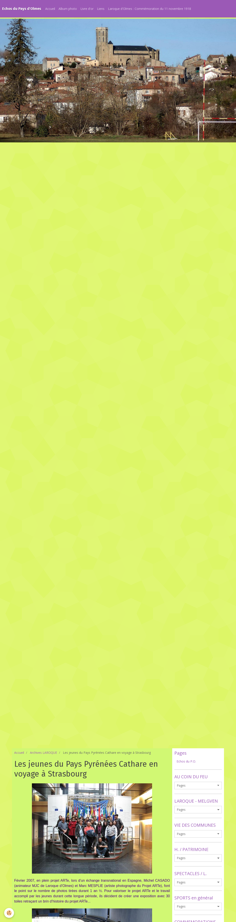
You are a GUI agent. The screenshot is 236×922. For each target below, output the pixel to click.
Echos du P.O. (186, 761)
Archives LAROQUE (43, 752)
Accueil (50, 9)
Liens (100, 9)
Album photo (68, 9)
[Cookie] (9, 913)
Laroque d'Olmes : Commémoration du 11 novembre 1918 (149, 9)
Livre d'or (87, 9)
